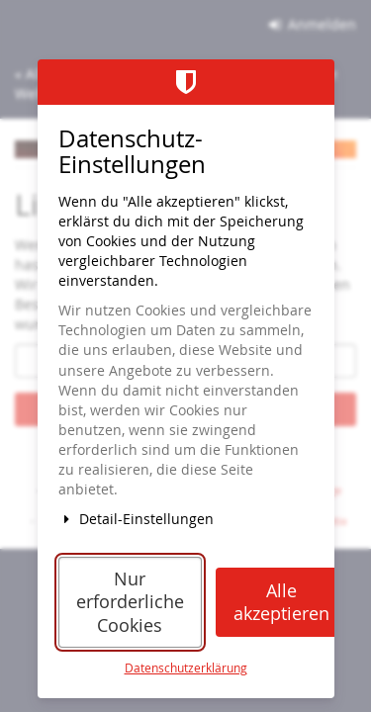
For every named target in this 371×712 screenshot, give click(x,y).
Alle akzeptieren (281, 602)
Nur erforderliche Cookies (130, 602)
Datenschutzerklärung (186, 668)
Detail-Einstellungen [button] (136, 518)
